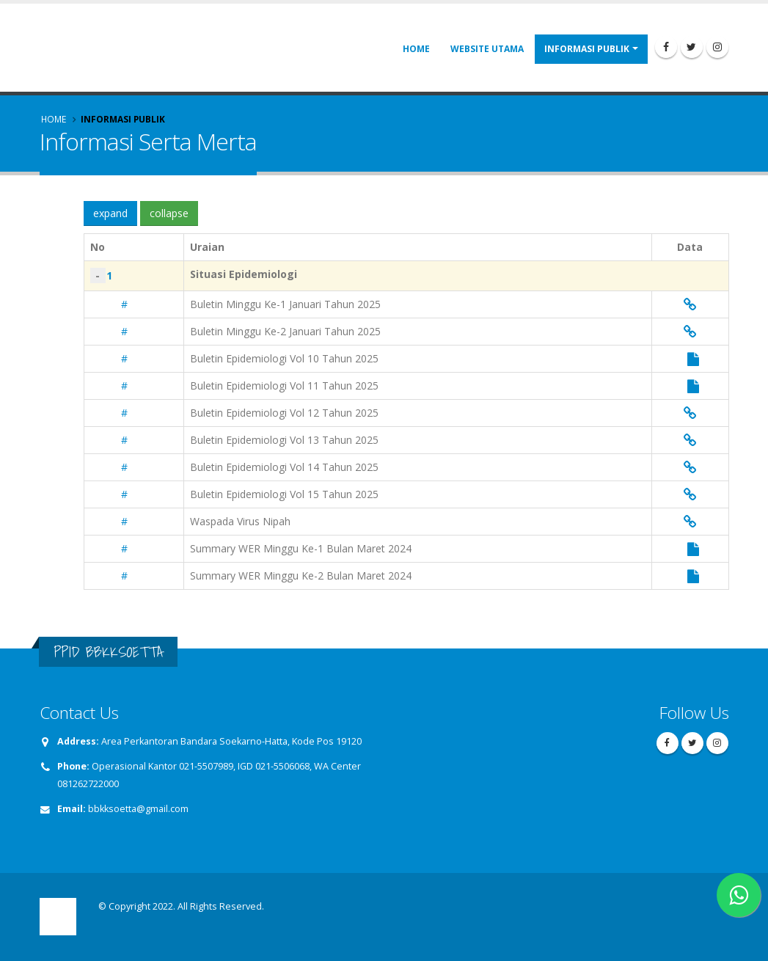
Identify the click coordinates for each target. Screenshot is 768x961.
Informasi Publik (586, 49)
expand (110, 213)
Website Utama (487, 49)
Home (416, 49)
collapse (169, 213)
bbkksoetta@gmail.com (138, 809)
